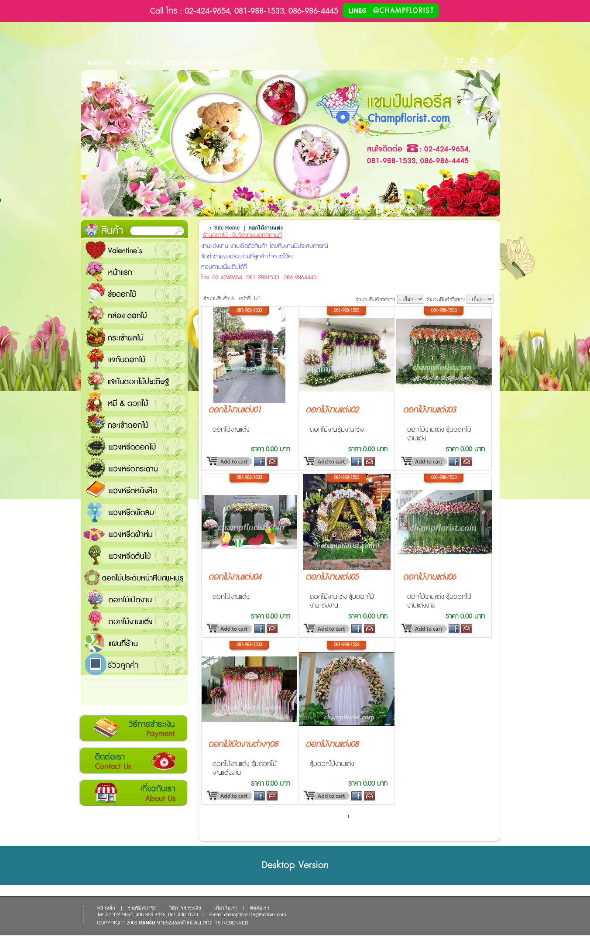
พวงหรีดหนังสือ (134, 490)
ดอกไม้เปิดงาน (134, 599)
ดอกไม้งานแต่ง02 (331, 410)
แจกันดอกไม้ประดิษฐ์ (134, 381)
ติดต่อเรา (133, 761)
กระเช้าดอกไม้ (134, 424)
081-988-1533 (249, 310)
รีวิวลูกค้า (134, 664)
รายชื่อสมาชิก (142, 907)
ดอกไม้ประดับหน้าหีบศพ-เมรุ (134, 577)
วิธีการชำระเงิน (133, 728)
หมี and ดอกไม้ (134, 402)
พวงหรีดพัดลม (134, 511)
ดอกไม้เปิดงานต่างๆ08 (243, 744)
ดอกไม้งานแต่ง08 (331, 744)
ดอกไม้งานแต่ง (134, 621)
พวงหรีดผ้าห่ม (134, 533)
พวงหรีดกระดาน (134, 468)
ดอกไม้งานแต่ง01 (234, 410)
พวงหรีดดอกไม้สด (134, 446)
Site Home (227, 228)
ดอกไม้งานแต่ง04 (234, 577)
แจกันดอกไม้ (134, 359)
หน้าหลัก (106, 907)
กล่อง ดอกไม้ (134, 315)
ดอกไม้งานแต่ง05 (331, 577)
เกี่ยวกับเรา (133, 793)
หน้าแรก (134, 271)
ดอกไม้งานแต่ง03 (429, 410)
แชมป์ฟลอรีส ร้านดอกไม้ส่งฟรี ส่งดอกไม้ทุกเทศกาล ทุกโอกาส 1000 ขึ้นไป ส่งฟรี (134, 642)
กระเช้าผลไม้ (134, 337)
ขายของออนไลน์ (175, 922)
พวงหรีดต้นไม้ (134, 555)
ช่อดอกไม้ (134, 293)
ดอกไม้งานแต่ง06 (429, 577)
